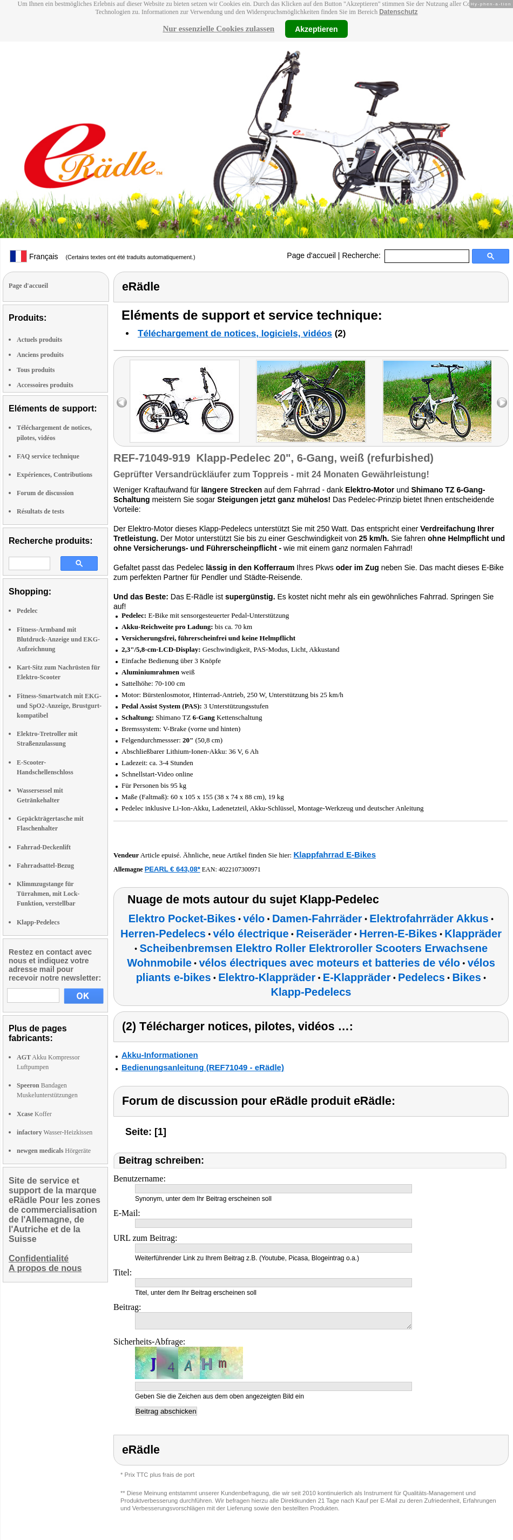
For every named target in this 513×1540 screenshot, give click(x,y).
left (122, 402)
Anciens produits (40, 355)
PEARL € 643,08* (172, 869)
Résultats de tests (40, 511)
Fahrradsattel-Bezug (45, 865)
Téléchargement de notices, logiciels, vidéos (235, 333)
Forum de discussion (45, 493)
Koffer (34, 1114)
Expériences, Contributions (54, 474)
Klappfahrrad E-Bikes (334, 854)
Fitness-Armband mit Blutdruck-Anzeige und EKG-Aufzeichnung (58, 639)
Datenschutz (398, 12)
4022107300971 (240, 869)
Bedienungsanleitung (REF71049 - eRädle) (203, 1067)
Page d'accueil (311, 255)
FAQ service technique (48, 456)
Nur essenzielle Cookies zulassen (218, 28)
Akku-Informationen (160, 1054)
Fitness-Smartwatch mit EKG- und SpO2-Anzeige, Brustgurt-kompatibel (59, 705)
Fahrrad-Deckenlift (44, 847)
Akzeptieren (316, 28)
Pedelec (27, 610)
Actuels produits (39, 339)
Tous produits (36, 370)
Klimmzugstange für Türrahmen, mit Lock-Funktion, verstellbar (48, 893)
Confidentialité (39, 1258)
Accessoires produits (45, 385)
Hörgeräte (54, 1150)
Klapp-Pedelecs (38, 922)
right (502, 402)
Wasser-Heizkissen (54, 1132)
